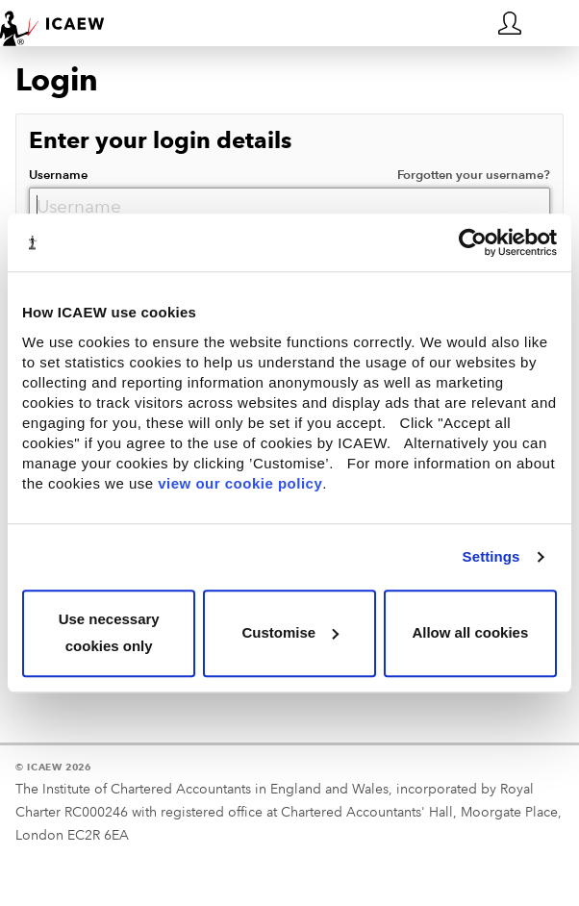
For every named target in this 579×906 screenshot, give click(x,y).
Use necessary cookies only (109, 633)
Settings (491, 556)
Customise (290, 632)
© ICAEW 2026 (53, 767)
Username (289, 175)
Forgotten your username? (473, 175)
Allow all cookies (470, 632)
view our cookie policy (240, 483)
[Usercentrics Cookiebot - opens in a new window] (473, 242)
